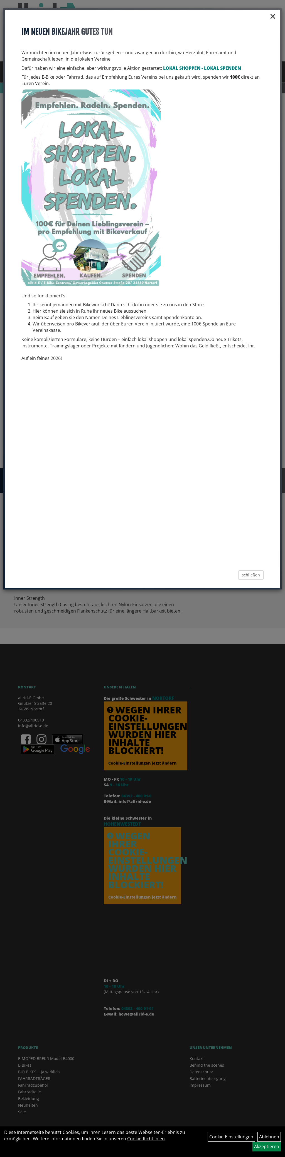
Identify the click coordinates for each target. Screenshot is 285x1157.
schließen (251, 575)
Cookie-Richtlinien (146, 1139)
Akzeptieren (266, 1146)
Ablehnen (269, 1137)
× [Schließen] (273, 16)
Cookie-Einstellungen (231, 1137)
